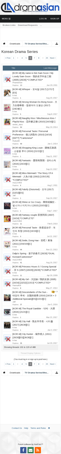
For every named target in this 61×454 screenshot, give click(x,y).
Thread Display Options (30, 353)
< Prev (8, 58)
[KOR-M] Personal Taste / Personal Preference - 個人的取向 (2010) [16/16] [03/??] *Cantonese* (32, 134)
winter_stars (18, 124)
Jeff (14, 196)
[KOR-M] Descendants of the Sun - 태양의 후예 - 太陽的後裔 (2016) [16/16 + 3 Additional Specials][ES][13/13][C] (34, 295)
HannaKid (17, 285)
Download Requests (28, 25)
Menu (6, 18)
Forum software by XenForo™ (30, 444)
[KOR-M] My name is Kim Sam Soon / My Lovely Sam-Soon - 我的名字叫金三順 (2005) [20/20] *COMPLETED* (33, 76)
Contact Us (17, 428)
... (41, 25)
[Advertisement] (30, 34)
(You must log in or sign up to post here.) (30, 359)
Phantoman (17, 83)
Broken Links (9, 25)
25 (47, 58)
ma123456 (17, 183)
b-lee (15, 95)
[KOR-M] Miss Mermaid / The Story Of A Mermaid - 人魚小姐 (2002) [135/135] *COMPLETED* (33, 176)
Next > (53, 58)
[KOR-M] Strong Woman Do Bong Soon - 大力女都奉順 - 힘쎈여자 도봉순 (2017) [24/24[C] (35, 105)
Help (26, 428)
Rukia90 (16, 141)
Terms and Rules (38, 428)
